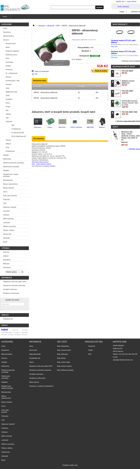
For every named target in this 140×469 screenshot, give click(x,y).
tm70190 (4, 334)
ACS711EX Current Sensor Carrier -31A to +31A (130, 104)
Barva (8, 47)
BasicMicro (7, 260)
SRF (13, 125)
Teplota (8, 114)
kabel (4, 329)
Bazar (5, 242)
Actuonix (6, 252)
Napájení (6, 170)
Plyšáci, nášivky (8, 230)
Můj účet (62, 342)
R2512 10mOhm (76, 127)
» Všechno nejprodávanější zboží (127, 121)
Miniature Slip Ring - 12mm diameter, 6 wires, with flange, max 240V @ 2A (130, 136)
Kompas (8, 84)
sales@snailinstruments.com (123, 360)
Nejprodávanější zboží (124, 67)
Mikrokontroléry (8, 36)
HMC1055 (90, 127)
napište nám (120, 1)
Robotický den (8, 319)
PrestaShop (48, 386)
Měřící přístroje (8, 219)
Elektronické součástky (11, 166)
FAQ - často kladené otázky (41, 164)
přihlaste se (135, 12)
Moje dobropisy (62, 354)
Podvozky (6, 199)
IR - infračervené (11, 73)
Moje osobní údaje (63, 362)
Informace (7, 278)
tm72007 (16, 332)
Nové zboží (33, 350)
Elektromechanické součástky (13, 163)
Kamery (8, 77)
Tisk (36, 74)
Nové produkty (120, 24)
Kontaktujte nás (34, 358)
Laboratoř (6, 222)
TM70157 (24, 334)
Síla (7, 110)
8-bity (5, 28)
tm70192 (10, 334)
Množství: (86, 51)
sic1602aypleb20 (6, 332)
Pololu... (50, 127)
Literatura (6, 211)
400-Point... (63, 127)
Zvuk (7, 147)
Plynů (8, 103)
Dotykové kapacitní (12, 51)
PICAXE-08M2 (127, 72)
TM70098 (25, 332)
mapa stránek (131, 1)
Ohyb (7, 95)
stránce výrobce (49, 166)
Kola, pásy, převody (10, 195)
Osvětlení (9, 99)
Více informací (38, 138)
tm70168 (25, 330)
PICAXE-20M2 (127, 92)
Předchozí (32, 123)
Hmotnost (9, 69)
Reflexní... (102, 127)
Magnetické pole (11, 92)
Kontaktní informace (10, 289)
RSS (89, 354)
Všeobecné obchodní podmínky (14, 285)
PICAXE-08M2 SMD (129, 113)
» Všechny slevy (134, 149)
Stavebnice (7, 32)
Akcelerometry (11, 43)
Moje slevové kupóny (64, 366)
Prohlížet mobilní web (69, 465)
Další (107, 123)
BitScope (6, 263)
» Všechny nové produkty (130, 61)
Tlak (7, 118)
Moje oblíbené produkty (65, 370)
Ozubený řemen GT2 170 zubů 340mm (124, 55)
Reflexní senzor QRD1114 (128, 83)
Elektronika (7, 159)
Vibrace (8, 140)
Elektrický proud (11, 55)
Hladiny (8, 66)
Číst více (114, 46)
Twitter (90, 350)
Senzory (6, 40)
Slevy (115, 127)
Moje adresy (61, 358)
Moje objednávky (63, 346)
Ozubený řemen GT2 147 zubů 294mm (124, 44)
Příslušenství (10, 151)
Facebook (91, 346)
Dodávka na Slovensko (11, 293)
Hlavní (31, 362)
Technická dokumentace (40, 162)
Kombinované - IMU (13, 80)
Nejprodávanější (35, 354)
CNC (5, 203)
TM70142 (15, 330)
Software (6, 215)
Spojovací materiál (9, 207)
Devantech (7, 267)
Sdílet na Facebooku (42, 71)
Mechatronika (8, 180)
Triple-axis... (38, 127)
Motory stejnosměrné (10, 184)
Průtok (8, 106)
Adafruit (6, 256)
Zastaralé (6, 238)
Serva (5, 192)
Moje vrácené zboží (64, 350)
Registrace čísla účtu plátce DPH (14, 281)
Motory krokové (8, 188)
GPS (7, 58)
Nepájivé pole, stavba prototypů (10, 175)
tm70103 (17, 334)
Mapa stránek (34, 382)
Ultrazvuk (9, 121)
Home (4, 17)
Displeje (6, 155)
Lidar (7, 88)
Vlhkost (8, 144)
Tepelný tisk (7, 234)
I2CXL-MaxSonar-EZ (18, 136)
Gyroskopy (9, 62)
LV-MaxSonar (16, 129)
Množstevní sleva (39, 80)
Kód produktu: (84, 48)
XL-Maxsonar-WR (17, 132)
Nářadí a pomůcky (9, 226)
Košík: (123, 6)
